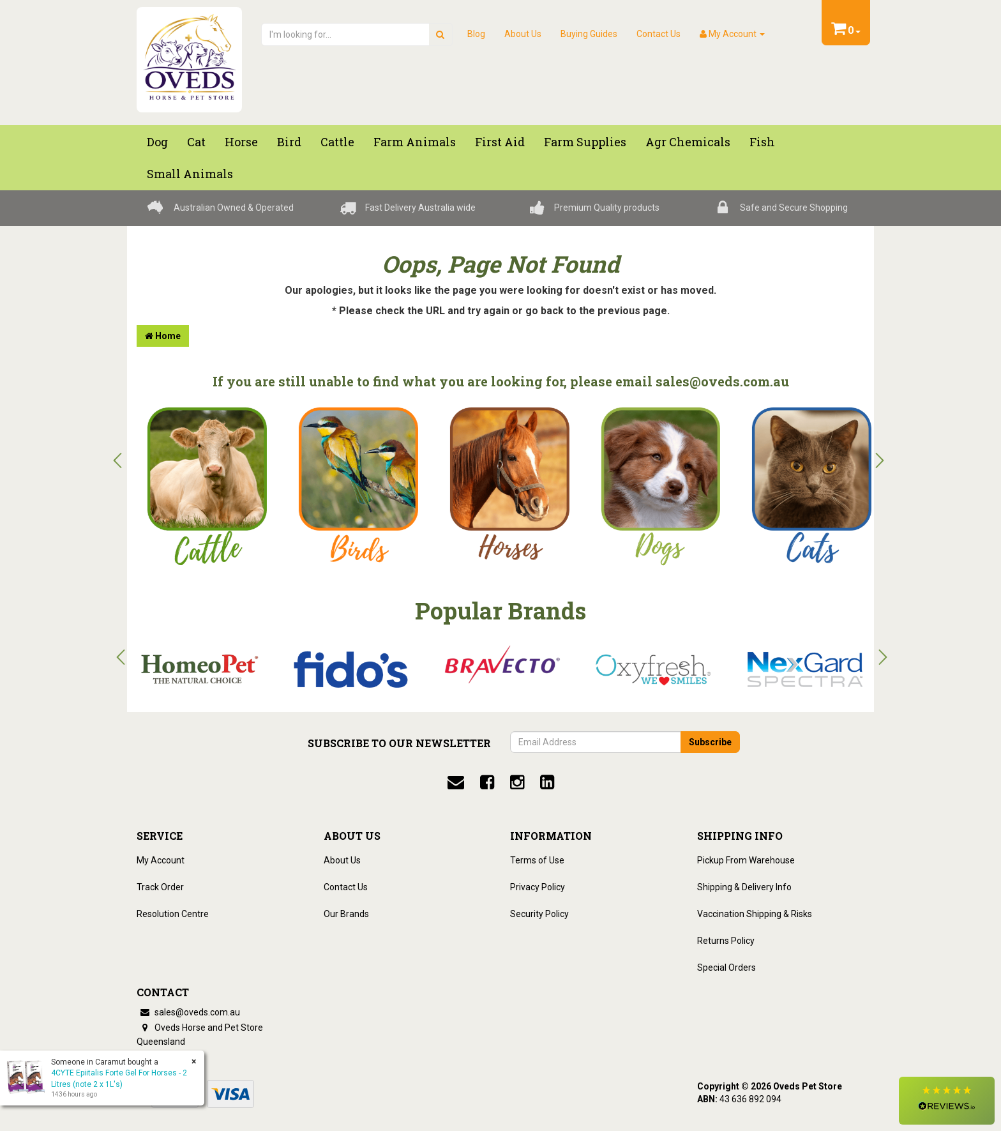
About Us (522, 34)
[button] (947, 1101)
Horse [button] (241, 141)
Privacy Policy (537, 887)
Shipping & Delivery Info (744, 887)
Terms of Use (537, 860)
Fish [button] (762, 141)
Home (163, 336)
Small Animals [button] (190, 173)
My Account (160, 860)
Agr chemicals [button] (687, 141)
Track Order (160, 887)
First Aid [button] (500, 141)
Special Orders (726, 967)
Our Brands (346, 914)
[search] (440, 34)
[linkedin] (547, 782)
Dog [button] (157, 141)
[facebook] (487, 782)
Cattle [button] (337, 141)
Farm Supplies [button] (585, 141)
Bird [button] (289, 141)
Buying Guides (589, 34)
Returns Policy (726, 941)
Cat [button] (196, 141)
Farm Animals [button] (414, 141)
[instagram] (517, 782)
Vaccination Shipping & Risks (754, 914)
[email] (455, 782)
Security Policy (539, 914)
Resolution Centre (173, 914)
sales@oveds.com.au (188, 1012)
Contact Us (658, 34)
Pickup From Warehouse (746, 860)
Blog (476, 34)
